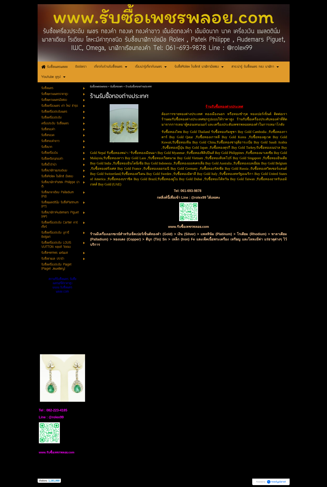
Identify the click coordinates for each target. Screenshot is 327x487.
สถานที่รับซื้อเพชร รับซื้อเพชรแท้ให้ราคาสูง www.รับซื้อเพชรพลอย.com (62, 285)
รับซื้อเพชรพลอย (98, 86)
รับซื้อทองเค (116, 86)
